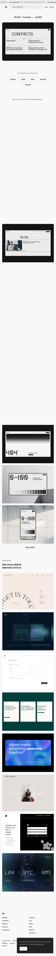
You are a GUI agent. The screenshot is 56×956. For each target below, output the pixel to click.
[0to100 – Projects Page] (28, 323)
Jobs (30, 920)
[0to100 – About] (28, 283)
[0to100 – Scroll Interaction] (28, 404)
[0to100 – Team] (28, 203)
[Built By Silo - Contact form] (28, 832)
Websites (5, 917)
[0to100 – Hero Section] (28, 122)
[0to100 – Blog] (28, 243)
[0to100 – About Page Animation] (28, 363)
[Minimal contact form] (28, 671)
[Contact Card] (28, 752)
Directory (5, 927)
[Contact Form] (28, 631)
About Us (31, 930)
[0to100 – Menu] (28, 163)
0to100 (38, 17)
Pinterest (4, 945)
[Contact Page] (28, 872)
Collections (5, 920)
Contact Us (32, 933)
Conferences (6, 930)
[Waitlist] (28, 711)
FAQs (30, 927)
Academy (32, 917)
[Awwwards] (6, 7)
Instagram (12, 943)
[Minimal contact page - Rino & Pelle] (28, 591)
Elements (5, 923)
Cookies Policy (6, 940)
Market (31, 923)
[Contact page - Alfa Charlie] (28, 793)
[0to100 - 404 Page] (28, 444)
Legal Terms (15, 940)
